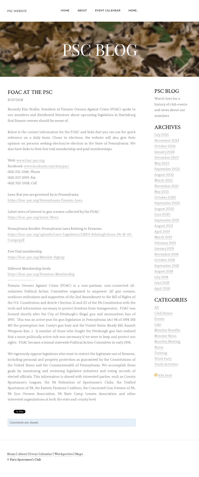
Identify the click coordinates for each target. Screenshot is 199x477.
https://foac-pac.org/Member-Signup (36, 257)
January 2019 (164, 249)
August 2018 (163, 271)
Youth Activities (166, 364)
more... (133, 10)
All (156, 307)
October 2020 (165, 197)
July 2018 (161, 277)
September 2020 (167, 203)
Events (159, 319)
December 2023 (166, 157)
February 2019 (165, 243)
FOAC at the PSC (30, 92)
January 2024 (164, 152)
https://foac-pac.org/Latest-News (33, 217)
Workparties (63, 454)
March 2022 (163, 180)
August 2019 (163, 226)
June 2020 (162, 214)
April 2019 (162, 232)
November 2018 (166, 254)
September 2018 (166, 266)
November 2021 (166, 186)
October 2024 (164, 146)
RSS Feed (165, 375)
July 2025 (161, 135)
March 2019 (163, 237)
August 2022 (164, 175)
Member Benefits (167, 330)
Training (160, 353)
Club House (163, 313)
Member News (165, 336)
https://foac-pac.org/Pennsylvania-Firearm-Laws (45, 200)
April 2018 (162, 288)
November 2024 (166, 141)
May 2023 (161, 163)
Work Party (163, 359)
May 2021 (161, 192)
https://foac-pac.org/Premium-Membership (41, 274)
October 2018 (164, 260)
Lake (157, 325)
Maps (79, 454)
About (82, 10)
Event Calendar (108, 10)
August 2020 (164, 209)
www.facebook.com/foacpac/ (46, 166)
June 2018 (161, 283)
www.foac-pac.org (30, 160)
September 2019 (166, 220)
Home (65, 10)
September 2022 (167, 169)
